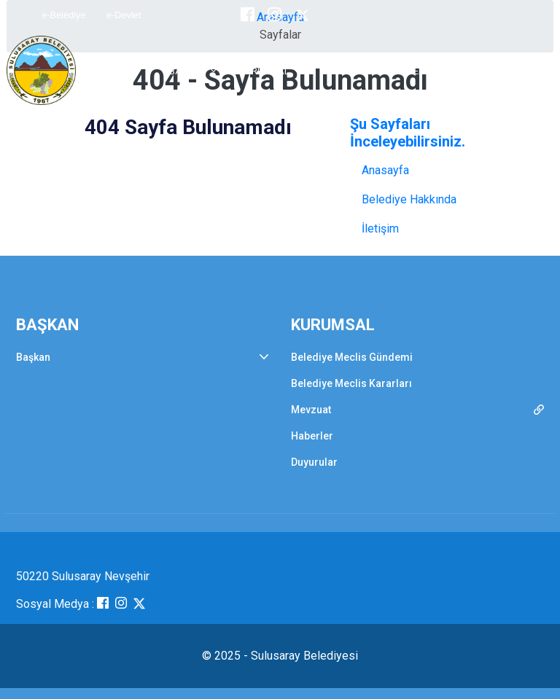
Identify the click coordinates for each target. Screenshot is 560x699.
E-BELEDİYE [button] (423, 71)
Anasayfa (385, 170)
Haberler (312, 436)
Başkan (33, 357)
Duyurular (314, 462)
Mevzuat (311, 409)
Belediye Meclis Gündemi (352, 357)
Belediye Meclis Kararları (351, 383)
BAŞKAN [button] (188, 71)
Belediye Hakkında (409, 199)
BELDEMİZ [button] (344, 71)
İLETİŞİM (500, 71)
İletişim (380, 228)
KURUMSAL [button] (263, 71)
